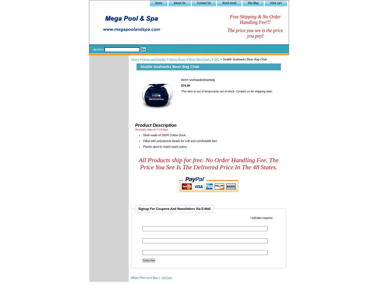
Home (135, 59)
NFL (217, 59)
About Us (179, 3)
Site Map (253, 3)
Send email (229, 3)
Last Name (149, 248)
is (151, 277)
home (158, 3)
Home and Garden (154, 59)
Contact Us (204, 3)
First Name (149, 236)
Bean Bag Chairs (200, 59)
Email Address (152, 224)
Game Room (177, 59)
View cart (276, 3)
